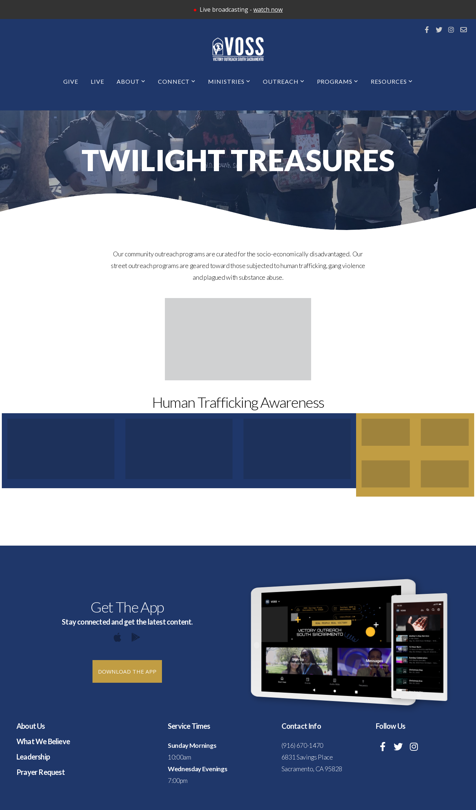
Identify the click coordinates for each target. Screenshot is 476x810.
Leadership (33, 756)
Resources (392, 81)
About (131, 81)
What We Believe (43, 741)
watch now (268, 9)
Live (97, 81)
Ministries (229, 81)
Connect (177, 81)
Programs (338, 81)
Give (70, 81)
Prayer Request (40, 772)
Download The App (127, 671)
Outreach (284, 81)
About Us (30, 726)
